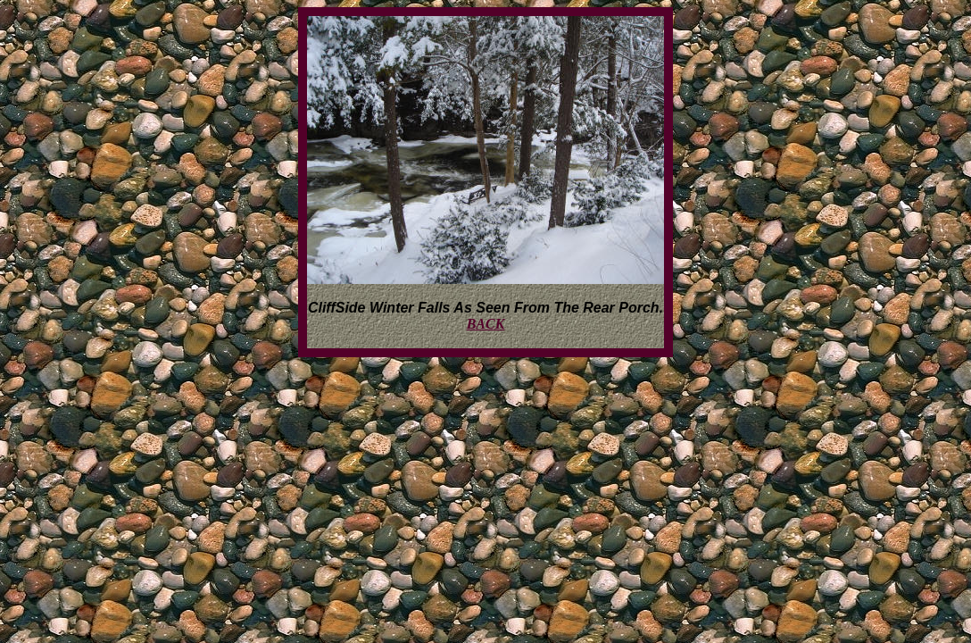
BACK (486, 323)
